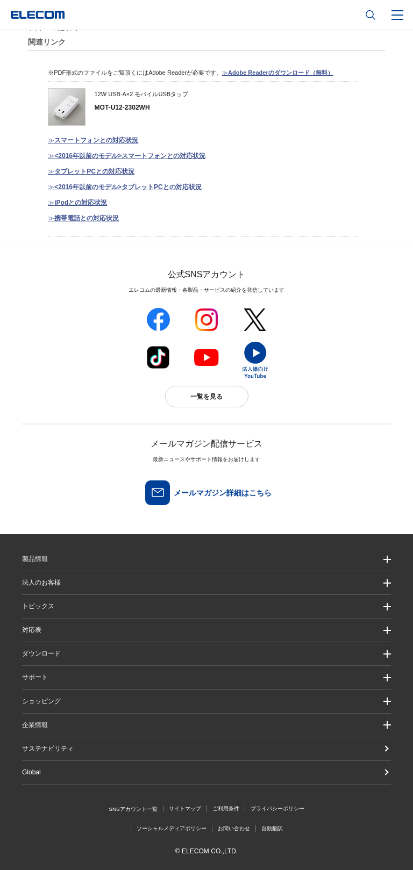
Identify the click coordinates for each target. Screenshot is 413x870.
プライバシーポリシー (277, 808)
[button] (206, 606)
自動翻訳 (272, 828)
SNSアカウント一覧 (133, 809)
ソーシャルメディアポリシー (171, 828)
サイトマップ (185, 808)
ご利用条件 (225, 808)
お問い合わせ (234, 828)
